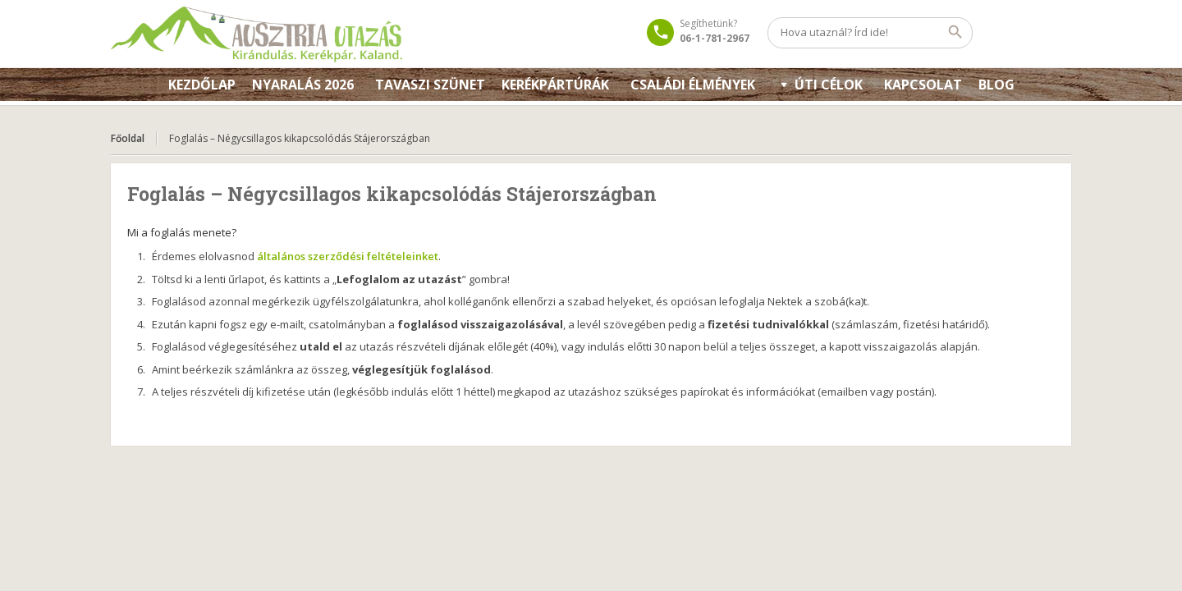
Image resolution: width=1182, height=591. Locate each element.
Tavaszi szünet (430, 85)
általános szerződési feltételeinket (347, 256)
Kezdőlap (202, 85)
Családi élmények (692, 85)
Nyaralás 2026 (303, 85)
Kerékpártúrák (555, 85)
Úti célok (829, 85)
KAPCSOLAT (923, 85)
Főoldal (127, 138)
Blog (996, 85)
